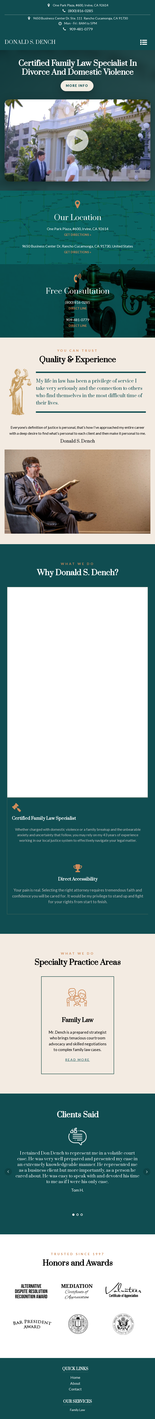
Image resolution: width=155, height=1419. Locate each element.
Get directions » (77, 235)
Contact (75, 1389)
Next (146, 1171)
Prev (8, 1171)
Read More (77, 1060)
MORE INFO (77, 86)
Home (75, 1377)
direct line (78, 308)
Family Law (77, 1410)
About (75, 1383)
